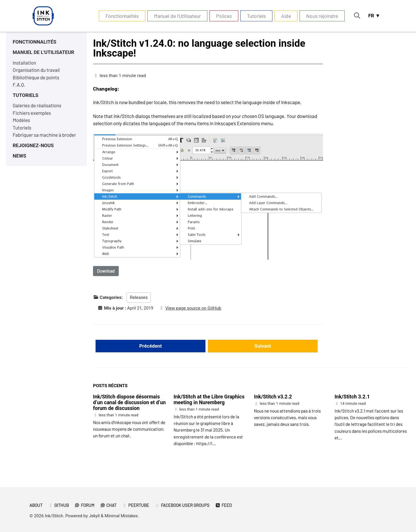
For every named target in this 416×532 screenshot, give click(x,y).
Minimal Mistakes (123, 515)
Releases (139, 299)
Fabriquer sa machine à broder (46, 138)
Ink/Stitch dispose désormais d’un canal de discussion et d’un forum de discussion (129, 405)
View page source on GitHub (195, 310)
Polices (222, 16)
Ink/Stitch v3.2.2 (273, 399)
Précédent (150, 348)
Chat (110, 505)
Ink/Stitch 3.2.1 (352, 399)
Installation (25, 64)
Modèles (22, 123)
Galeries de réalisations (38, 108)
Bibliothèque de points (37, 79)
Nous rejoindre (320, 16)
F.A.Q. (19, 86)
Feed (227, 505)
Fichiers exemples (32, 116)
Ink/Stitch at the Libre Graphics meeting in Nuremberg (209, 402)
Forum (86, 505)
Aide (284, 16)
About (36, 505)
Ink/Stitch (54, 515)
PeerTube (138, 505)
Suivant (262, 348)
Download (106, 272)
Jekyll (95, 515)
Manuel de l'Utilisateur (175, 16)
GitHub (59, 505)
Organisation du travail (37, 71)
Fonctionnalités (120, 16)
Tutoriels (254, 16)
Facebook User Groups (185, 505)
